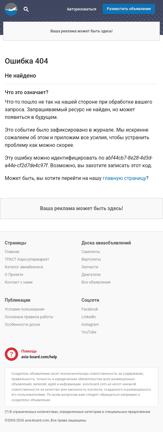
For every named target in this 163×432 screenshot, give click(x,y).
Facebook (90, 309)
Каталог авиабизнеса (24, 267)
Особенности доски (22, 324)
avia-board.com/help (39, 357)
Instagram (90, 324)
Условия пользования (24, 309)
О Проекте (14, 274)
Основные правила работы (29, 317)
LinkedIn (89, 317)
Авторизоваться (82, 9)
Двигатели (91, 274)
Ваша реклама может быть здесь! (82, 31)
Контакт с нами (18, 282)
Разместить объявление (129, 9)
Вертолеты (91, 259)
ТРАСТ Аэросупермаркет (27, 259)
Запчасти (90, 267)
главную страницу (124, 178)
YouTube (89, 332)
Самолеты (91, 252)
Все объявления (96, 282)
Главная (12, 252)
